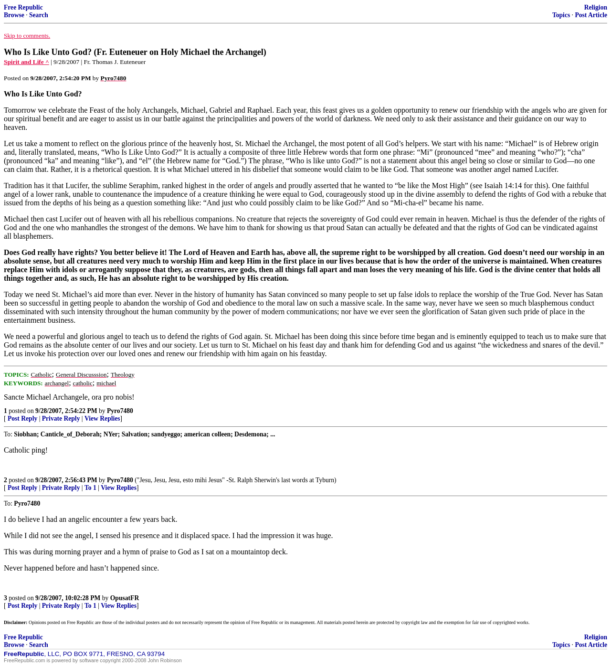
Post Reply (22, 418)
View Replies (102, 418)
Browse (14, 15)
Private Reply (61, 418)
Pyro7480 (120, 410)
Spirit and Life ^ (26, 61)
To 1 (90, 487)
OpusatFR (124, 598)
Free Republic (23, 7)
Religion (595, 7)
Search (38, 15)
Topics (561, 15)
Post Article (591, 15)
